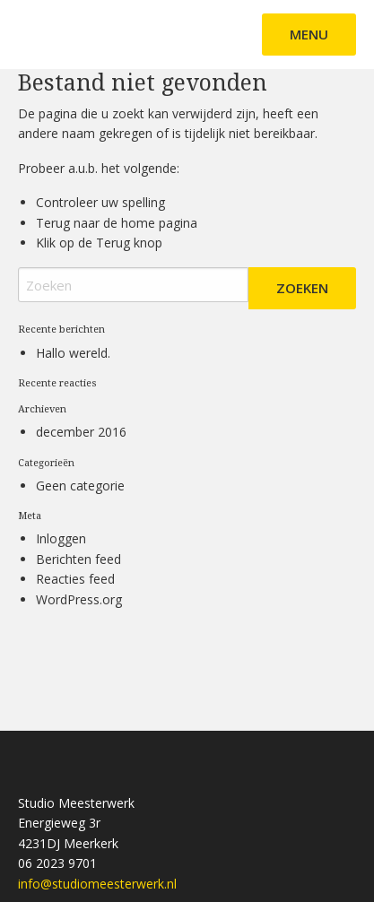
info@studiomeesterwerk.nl (97, 883)
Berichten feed (78, 559)
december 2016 (81, 431)
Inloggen (61, 538)
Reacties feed (75, 578)
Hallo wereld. (73, 352)
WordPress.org (79, 599)
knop (146, 242)
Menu (309, 34)
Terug (113, 242)
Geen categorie (80, 485)
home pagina (159, 222)
